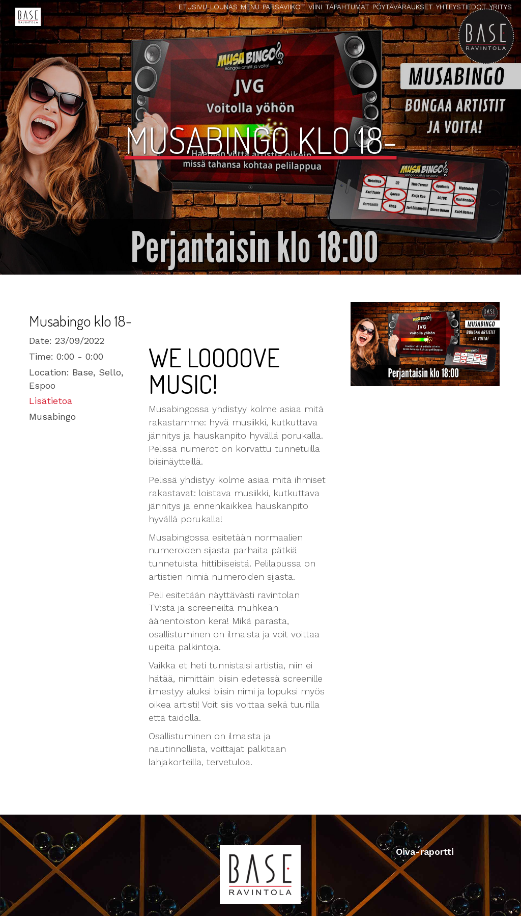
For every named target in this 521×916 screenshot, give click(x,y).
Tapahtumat (347, 7)
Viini (315, 7)
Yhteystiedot (461, 7)
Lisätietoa (50, 400)
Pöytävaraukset (402, 7)
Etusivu (193, 7)
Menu (250, 7)
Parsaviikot (284, 7)
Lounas (224, 7)
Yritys (500, 7)
